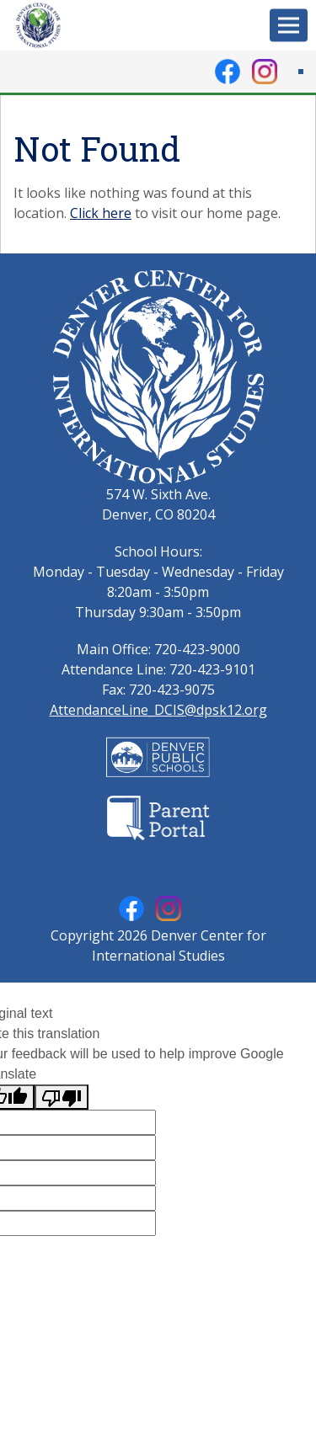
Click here (100, 213)
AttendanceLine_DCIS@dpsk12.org (158, 710)
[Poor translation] (61, 1097)
